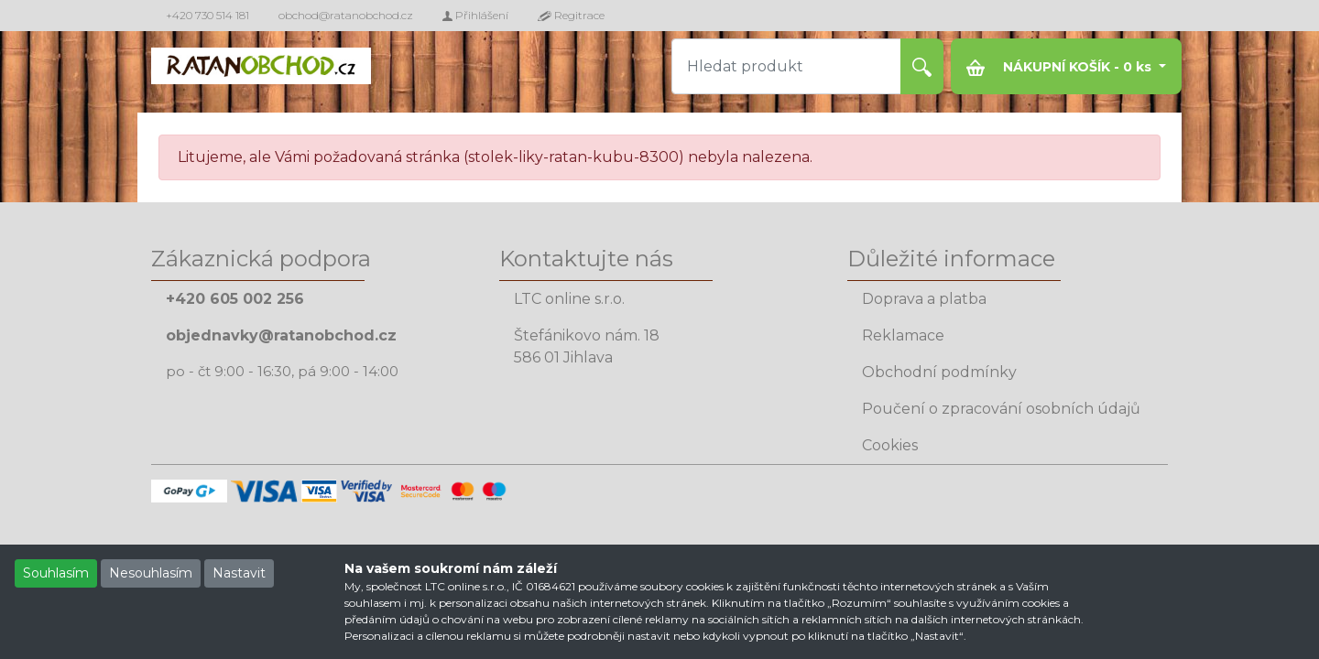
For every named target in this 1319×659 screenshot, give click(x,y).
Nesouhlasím (150, 573)
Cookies (890, 445)
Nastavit (239, 573)
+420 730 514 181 (207, 15)
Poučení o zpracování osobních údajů (1001, 408)
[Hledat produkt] (786, 66)
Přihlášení (475, 15)
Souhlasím (56, 573)
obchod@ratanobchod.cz (345, 15)
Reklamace (903, 335)
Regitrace (571, 15)
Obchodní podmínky (939, 372)
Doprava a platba (924, 299)
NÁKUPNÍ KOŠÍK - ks (1060, 67)
